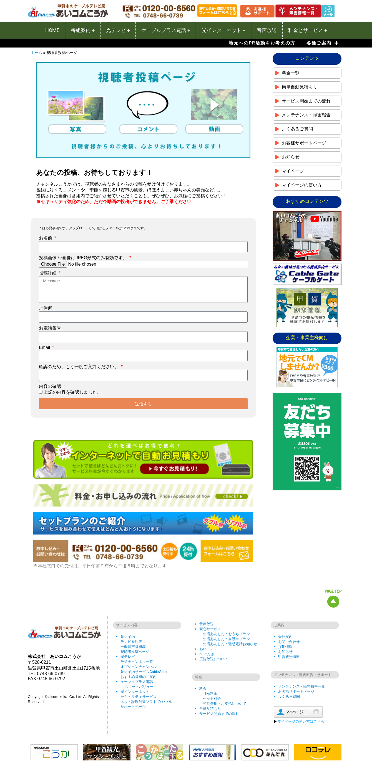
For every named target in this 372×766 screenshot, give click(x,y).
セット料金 (212, 699)
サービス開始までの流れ (219, 714)
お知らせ (285, 652)
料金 (203, 689)
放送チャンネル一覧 (136, 662)
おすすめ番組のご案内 (138, 677)
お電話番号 (50, 328)
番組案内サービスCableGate (143, 672)
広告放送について (213, 659)
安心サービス (210, 629)
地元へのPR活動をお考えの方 (262, 43)
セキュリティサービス (138, 697)
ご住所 (45, 308)
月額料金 (210, 694)
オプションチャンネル (138, 667)
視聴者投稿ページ (134, 652)
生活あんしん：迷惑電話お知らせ (230, 644)
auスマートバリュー (136, 687)
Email (45, 347)
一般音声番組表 (133, 647)
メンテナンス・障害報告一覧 (301, 686)
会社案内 (285, 637)
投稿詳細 (48, 273)
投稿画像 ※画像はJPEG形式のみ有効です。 (84, 257)
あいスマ (206, 649)
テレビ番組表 (131, 642)
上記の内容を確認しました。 (72, 392)
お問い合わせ (289, 642)
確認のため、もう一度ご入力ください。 (79, 366)
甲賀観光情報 (289, 657)
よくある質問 (289, 696)
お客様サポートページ (296, 691)
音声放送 (206, 624)
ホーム (36, 53)
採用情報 (285, 647)
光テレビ (127, 657)
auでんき (206, 654)
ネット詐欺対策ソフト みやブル (146, 702)
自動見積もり (210, 709)
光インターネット (134, 692)
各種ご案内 (322, 43)
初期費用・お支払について (224, 704)
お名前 (46, 238)
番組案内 (127, 637)
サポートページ (133, 707)
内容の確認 (50, 386)
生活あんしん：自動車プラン (226, 639)
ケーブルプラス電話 (136, 682)
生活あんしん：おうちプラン (226, 634)
